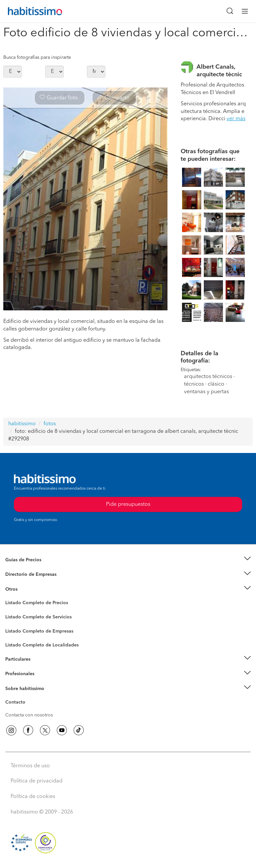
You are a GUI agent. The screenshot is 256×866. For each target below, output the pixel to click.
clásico (216, 384)
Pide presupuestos (128, 504)
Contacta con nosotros (29, 715)
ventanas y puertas (206, 392)
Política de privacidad (36, 781)
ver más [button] (236, 118)
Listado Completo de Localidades (42, 645)
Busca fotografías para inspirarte (37, 57)
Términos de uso (30, 766)
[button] (128, 560)
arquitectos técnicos (208, 376)
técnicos (194, 384)
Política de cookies (33, 796)
